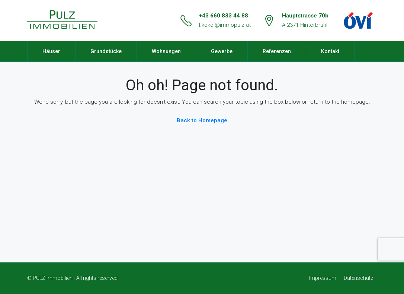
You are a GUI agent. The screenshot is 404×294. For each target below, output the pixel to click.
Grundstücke (106, 51)
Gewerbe (222, 51)
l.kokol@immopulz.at (225, 25)
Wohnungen (166, 51)
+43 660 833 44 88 (223, 15)
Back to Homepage (202, 120)
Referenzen (277, 51)
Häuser (51, 51)
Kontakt (330, 51)
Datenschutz (358, 278)
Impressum (322, 278)
